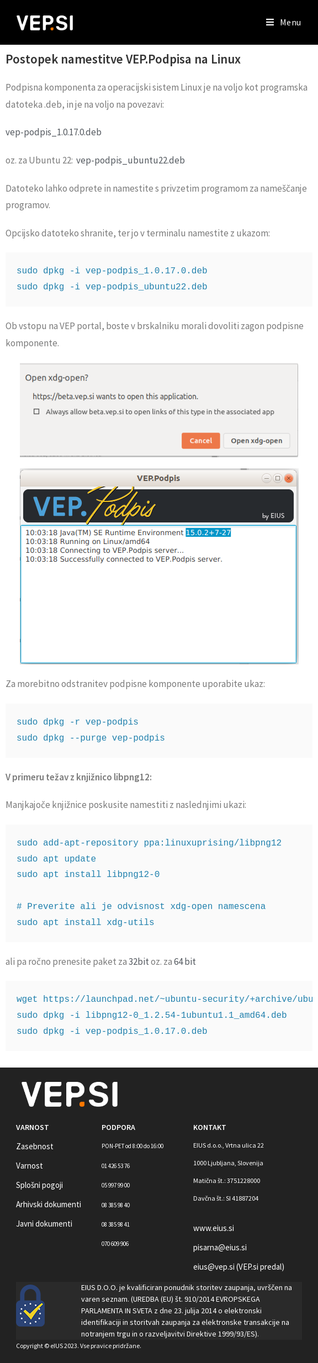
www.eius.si (213, 1228)
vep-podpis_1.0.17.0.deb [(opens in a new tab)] (54, 132)
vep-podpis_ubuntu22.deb (130, 160)
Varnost (29, 1165)
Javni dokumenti (44, 1223)
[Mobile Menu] (283, 22)
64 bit (185, 961)
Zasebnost (35, 1146)
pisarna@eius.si (220, 1247)
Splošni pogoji (39, 1185)
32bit (139, 961)
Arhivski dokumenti (48, 1204)
